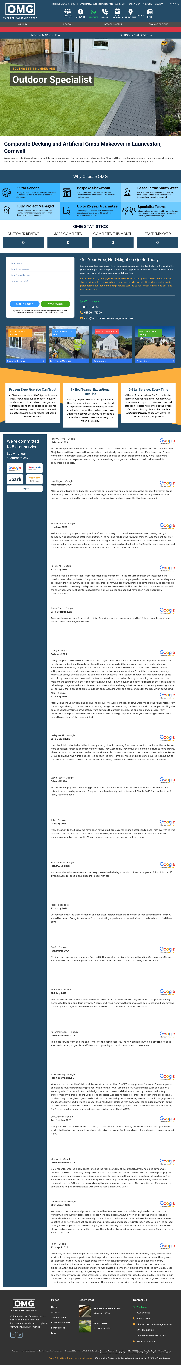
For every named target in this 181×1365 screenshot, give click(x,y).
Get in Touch (24, 304)
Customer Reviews (60, 1322)
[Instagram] (20, 1335)
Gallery (22, 24)
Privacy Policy (72, 1358)
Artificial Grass (100, 1323)
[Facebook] (13, 1335)
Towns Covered (59, 1317)
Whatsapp (91, 301)
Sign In (174, 4)
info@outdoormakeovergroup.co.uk (105, 3)
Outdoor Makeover (136, 35)
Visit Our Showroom (146, 1341)
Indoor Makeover (45, 35)
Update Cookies (86, 1358)
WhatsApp (55, 304)
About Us (56, 1312)
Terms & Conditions (57, 1358)
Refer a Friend (58, 1327)
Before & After (113, 24)
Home (54, 1307)
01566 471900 (68, 3)
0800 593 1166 (91, 307)
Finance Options (158, 24)
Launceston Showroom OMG (107, 1308)
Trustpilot (25, 488)
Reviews (68, 24)
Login (53, 1333)
